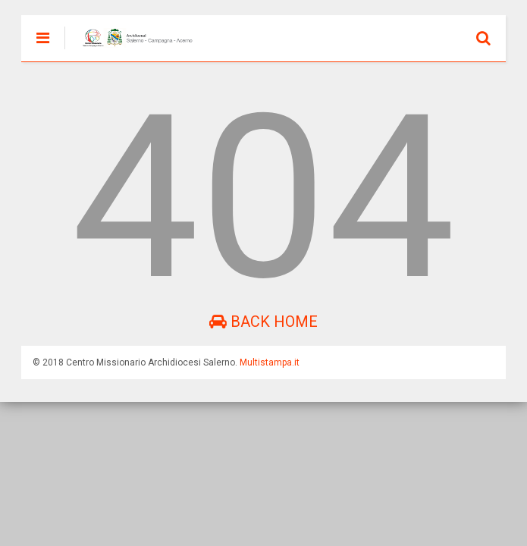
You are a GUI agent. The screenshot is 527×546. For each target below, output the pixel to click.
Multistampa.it (270, 362)
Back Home (263, 321)
